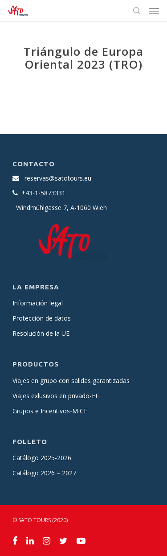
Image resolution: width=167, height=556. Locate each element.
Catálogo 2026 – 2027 (44, 473)
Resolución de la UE (40, 333)
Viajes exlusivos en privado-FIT (56, 395)
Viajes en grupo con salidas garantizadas (71, 380)
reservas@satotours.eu (57, 178)
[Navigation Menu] (154, 10)
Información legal (37, 303)
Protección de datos (41, 318)
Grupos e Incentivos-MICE (49, 411)
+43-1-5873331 (43, 193)
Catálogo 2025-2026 (41, 457)
